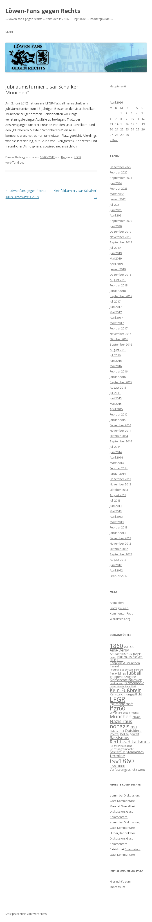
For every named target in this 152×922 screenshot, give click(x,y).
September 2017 (121, 296)
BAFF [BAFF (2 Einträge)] (137, 653)
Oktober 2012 (119, 549)
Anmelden (117, 603)
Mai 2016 (116, 366)
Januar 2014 (118, 474)
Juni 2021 (116, 210)
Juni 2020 (116, 226)
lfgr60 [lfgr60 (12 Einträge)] (117, 708)
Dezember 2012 (120, 538)
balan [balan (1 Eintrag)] (113, 657)
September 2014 (121, 441)
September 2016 (121, 344)
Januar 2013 (118, 533)
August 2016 (118, 350)
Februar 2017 (118, 328)
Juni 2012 (116, 565)
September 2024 (121, 178)
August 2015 (118, 387)
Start (9, 32)
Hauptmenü (118, 86)
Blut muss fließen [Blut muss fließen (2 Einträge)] (130, 657)
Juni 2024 (116, 183)
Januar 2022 (118, 199)
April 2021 (116, 215)
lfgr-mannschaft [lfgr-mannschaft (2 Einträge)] (121, 704)
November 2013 (120, 484)
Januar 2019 (118, 269)
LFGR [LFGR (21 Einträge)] (117, 699)
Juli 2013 (115, 500)
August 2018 (118, 280)
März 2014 (117, 463)
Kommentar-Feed (121, 613)
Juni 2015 (116, 398)
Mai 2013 (116, 511)
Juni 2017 (116, 307)
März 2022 (117, 194)
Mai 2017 (116, 312)
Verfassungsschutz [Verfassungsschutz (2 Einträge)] (123, 769)
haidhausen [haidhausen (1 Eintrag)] (116, 683)
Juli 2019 (115, 248)
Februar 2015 (118, 414)
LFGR (77, 157)
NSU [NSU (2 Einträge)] (133, 727)
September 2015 (121, 382)
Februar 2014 (118, 468)
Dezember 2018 (120, 275)
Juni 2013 (116, 506)
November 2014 (120, 431)
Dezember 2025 (120, 167)
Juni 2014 (116, 452)
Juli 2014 (115, 447)
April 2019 (116, 264)
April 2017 (116, 318)
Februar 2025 (118, 172)
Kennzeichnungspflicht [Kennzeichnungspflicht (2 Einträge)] (126, 694)
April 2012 (116, 570)
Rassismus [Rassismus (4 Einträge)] (119, 737)
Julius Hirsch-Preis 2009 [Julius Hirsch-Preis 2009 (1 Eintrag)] (123, 686)
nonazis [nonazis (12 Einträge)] (120, 726)
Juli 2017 (115, 301)
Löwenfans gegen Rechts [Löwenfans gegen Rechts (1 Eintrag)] (124, 712)
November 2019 (120, 237)
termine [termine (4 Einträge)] (117, 755)
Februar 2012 (118, 576)
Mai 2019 (116, 258)
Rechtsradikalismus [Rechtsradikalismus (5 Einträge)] (130, 742)
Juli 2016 (115, 355)
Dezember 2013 (120, 479)
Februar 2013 (118, 527)
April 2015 (116, 409)
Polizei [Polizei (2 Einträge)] (114, 734)
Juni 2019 (116, 253)
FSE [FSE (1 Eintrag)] (124, 673)
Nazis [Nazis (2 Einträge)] (136, 717)
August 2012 (118, 560)
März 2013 (117, 522)
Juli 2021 (115, 205)
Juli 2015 (115, 393)
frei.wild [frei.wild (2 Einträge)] (115, 673)
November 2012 (120, 543)
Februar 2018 (118, 285)
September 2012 (121, 554)
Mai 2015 (116, 404)
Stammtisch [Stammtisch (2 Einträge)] (135, 752)
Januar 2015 (118, 420)
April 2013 (116, 517)
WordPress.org (120, 619)
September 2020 (121, 221)
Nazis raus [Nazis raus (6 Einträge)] (121, 721)
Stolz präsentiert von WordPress (26, 914)
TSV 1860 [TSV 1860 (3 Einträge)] (117, 766)
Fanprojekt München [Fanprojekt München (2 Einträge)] (125, 663)
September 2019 (121, 242)
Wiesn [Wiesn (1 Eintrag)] (141, 769)
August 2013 (118, 495)
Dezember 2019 (120, 231)
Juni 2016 (116, 361)
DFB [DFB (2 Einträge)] (113, 660)
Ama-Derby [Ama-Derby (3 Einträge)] (119, 650)
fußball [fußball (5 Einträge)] (134, 673)
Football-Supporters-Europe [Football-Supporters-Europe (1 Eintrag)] (126, 669)
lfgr (63, 157)
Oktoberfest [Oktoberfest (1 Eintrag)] (117, 731)
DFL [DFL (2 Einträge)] (120, 660)
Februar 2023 (118, 188)
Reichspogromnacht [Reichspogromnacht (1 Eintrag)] (122, 749)
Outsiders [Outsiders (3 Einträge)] (133, 730)
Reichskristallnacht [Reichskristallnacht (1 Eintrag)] (121, 745)
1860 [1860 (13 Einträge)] (116, 646)
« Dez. (114, 140)
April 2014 (116, 457)
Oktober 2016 (119, 339)
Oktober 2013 (119, 490)
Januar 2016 (118, 377)
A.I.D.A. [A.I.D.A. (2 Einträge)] (129, 647)
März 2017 (117, 323)
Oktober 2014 (119, 436)
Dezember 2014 (120, 425)
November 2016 (120, 334)
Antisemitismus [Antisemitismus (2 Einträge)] (121, 653)
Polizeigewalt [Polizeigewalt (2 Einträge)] (129, 734)
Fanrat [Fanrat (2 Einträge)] (114, 666)
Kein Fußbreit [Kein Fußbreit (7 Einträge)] (125, 690)
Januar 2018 (118, 291)
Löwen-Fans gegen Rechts (42, 11)
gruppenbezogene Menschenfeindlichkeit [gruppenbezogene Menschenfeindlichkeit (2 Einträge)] (126, 678)
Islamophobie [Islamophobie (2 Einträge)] (134, 683)
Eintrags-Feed (119, 608)
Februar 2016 (118, 371)
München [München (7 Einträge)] (121, 716)
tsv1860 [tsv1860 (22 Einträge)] (122, 760)
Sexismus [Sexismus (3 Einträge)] (117, 751)
